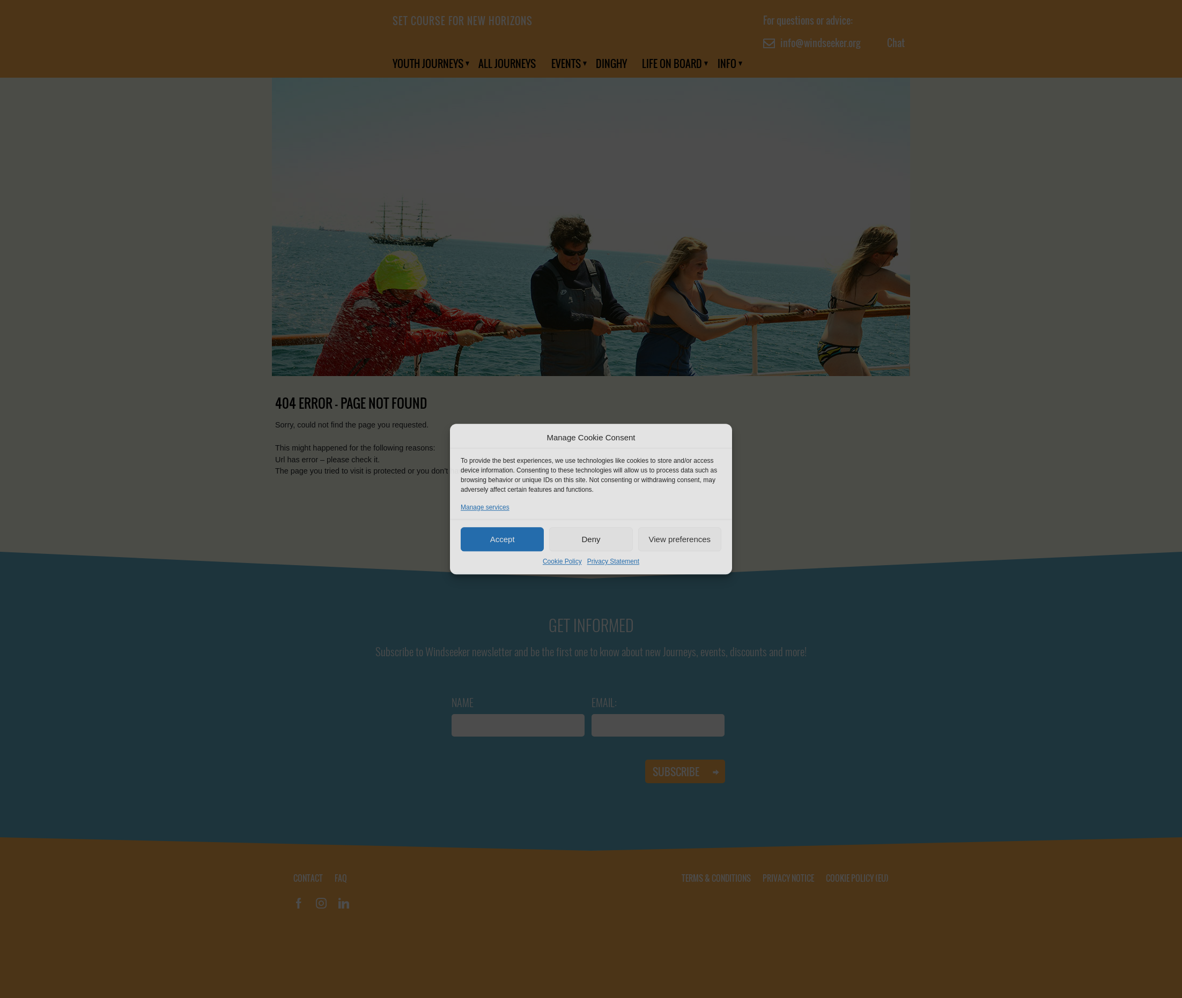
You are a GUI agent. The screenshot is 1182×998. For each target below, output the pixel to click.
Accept (502, 539)
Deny (590, 539)
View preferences (680, 539)
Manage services (485, 507)
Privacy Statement (613, 561)
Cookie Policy (562, 561)
